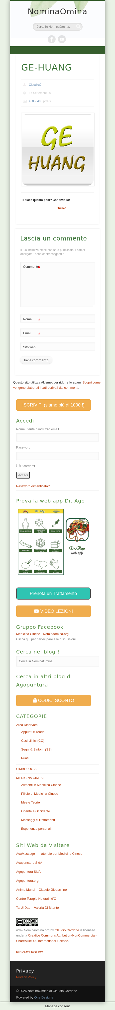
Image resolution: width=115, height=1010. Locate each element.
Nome (31, 319)
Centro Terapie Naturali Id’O (36, 898)
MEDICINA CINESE (30, 778)
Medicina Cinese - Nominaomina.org (42, 634)
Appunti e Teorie (33, 732)
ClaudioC (35, 84)
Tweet (62, 208)
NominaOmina (58, 11)
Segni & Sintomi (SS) (36, 749)
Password (23, 447)
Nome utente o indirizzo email (37, 429)
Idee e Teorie (30, 802)
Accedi (23, 475)
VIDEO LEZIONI (53, 611)
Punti (25, 758)
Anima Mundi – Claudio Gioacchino (41, 890)
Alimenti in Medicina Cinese (41, 785)
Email (31, 333)
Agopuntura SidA (28, 872)
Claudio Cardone (67, 930)
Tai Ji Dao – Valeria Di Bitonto (37, 908)
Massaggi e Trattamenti (38, 820)
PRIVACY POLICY (29, 952)
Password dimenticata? (33, 486)
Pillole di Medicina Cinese (39, 794)
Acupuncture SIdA (29, 862)
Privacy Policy (26, 977)
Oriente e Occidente (35, 811)
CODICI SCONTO (53, 700)
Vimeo (62, 39)
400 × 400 (35, 101)
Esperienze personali (36, 828)
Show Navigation (57, 50)
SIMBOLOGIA (26, 769)
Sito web (29, 347)
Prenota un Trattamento (53, 593)
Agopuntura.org (27, 880)
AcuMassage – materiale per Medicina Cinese (49, 854)
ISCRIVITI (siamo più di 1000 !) (53, 405)
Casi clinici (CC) (32, 740)
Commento (31, 266)
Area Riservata (27, 725)
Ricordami (27, 466)
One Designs (43, 997)
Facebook (52, 39)
